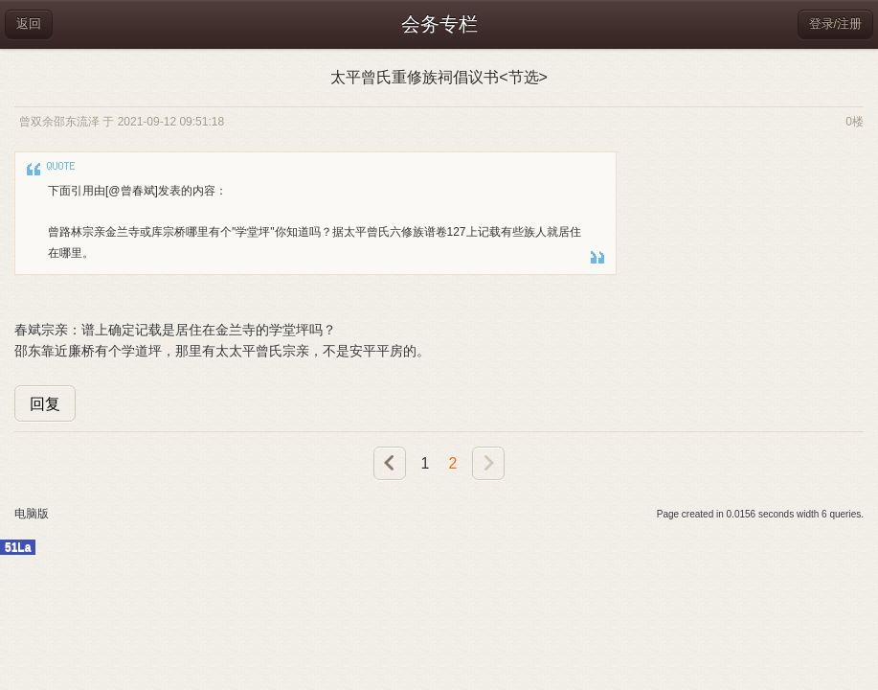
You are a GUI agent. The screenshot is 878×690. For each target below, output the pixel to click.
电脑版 (31, 513)
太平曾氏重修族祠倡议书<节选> (439, 77)
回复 (45, 404)
